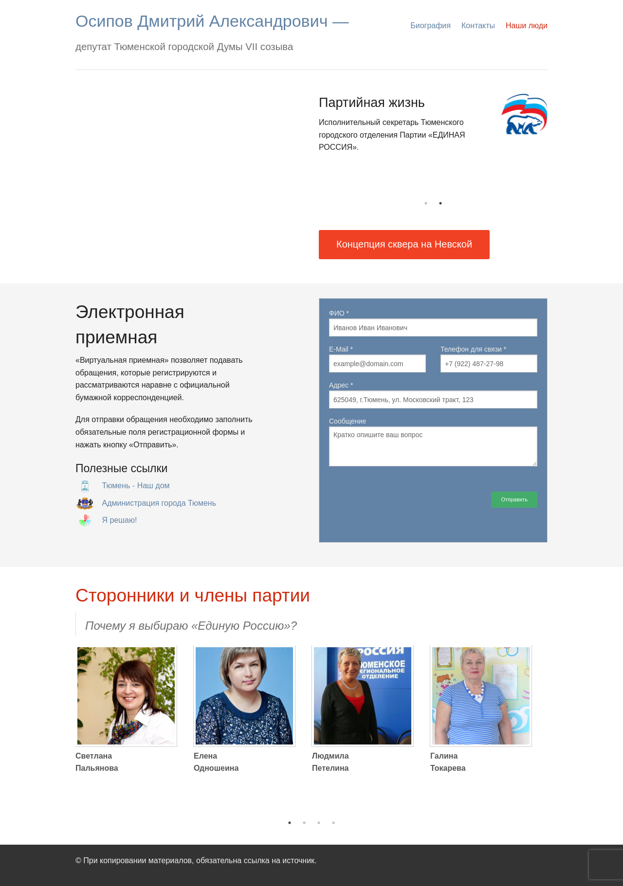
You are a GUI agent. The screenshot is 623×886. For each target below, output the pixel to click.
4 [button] (333, 823)
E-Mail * (377, 358)
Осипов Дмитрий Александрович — (212, 21)
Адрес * (433, 394)
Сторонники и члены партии (192, 595)
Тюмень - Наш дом (135, 485)
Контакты (478, 25)
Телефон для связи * (488, 358)
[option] (433, 128)
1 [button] (426, 203)
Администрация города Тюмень (159, 503)
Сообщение (433, 441)
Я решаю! (119, 520)
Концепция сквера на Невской (404, 244)
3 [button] (319, 823)
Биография (430, 25)
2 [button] (440, 203)
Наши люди (527, 25)
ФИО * (433, 323)
